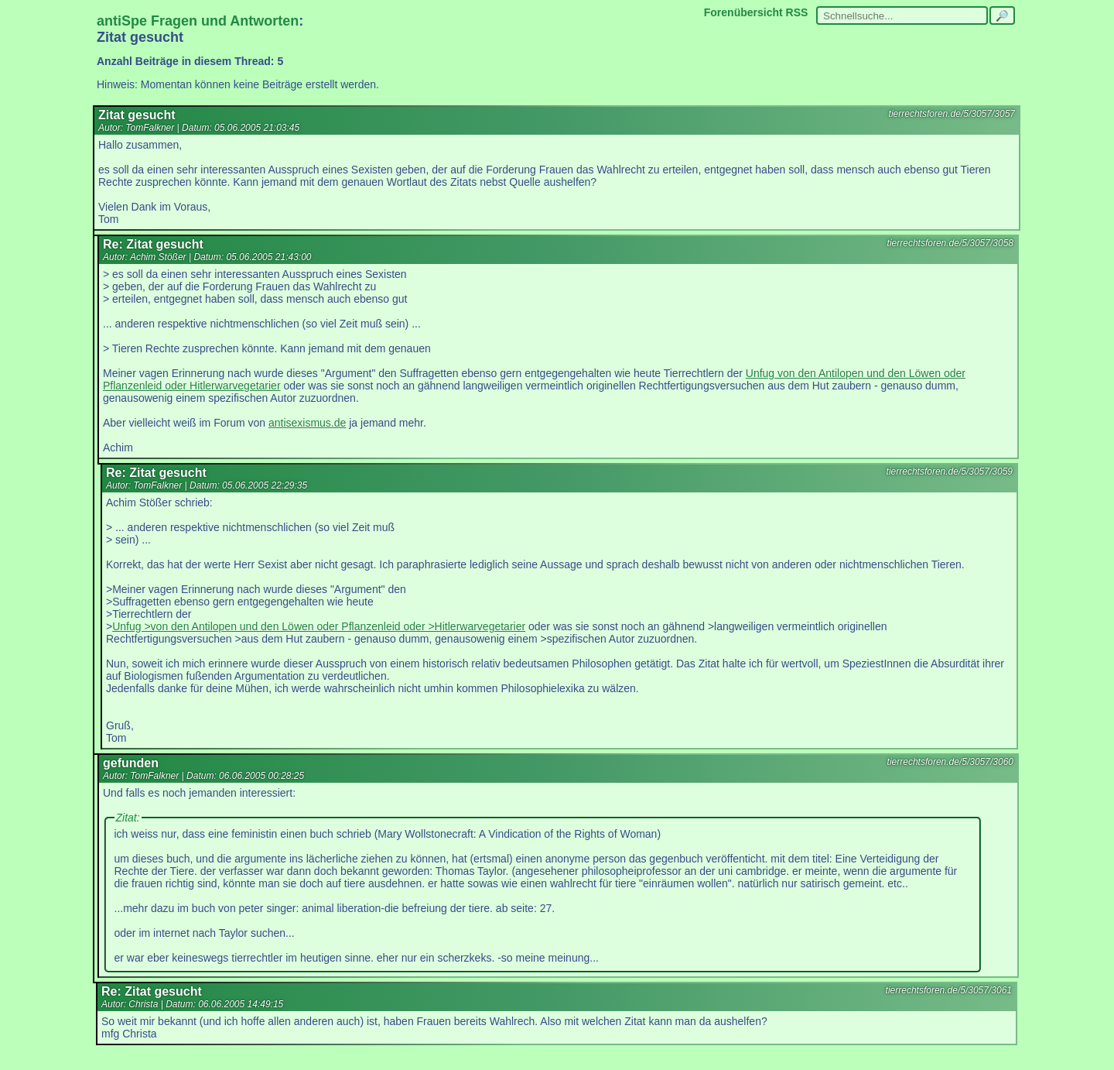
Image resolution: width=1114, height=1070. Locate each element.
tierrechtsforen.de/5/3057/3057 (952, 113)
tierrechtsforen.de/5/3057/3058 (950, 243)
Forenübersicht (743, 12)
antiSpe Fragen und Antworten (198, 21)
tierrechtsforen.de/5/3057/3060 (950, 761)
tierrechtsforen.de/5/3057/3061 (949, 990)
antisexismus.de (307, 423)
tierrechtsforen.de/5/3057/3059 (950, 471)
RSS (797, 12)
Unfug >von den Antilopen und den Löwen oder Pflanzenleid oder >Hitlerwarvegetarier (318, 626)
